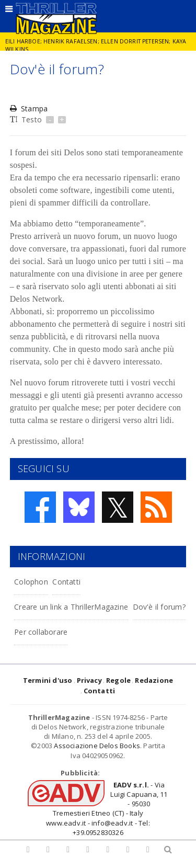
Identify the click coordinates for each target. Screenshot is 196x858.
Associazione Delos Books (97, 745)
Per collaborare (40, 632)
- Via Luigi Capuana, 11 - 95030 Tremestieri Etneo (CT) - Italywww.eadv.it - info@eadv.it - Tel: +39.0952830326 (106, 808)
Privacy (89, 680)
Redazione (154, 680)
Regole (118, 680)
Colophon (31, 582)
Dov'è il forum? (159, 607)
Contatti (66, 582)
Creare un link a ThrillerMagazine (71, 607)
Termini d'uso (48, 680)
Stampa (29, 108)
